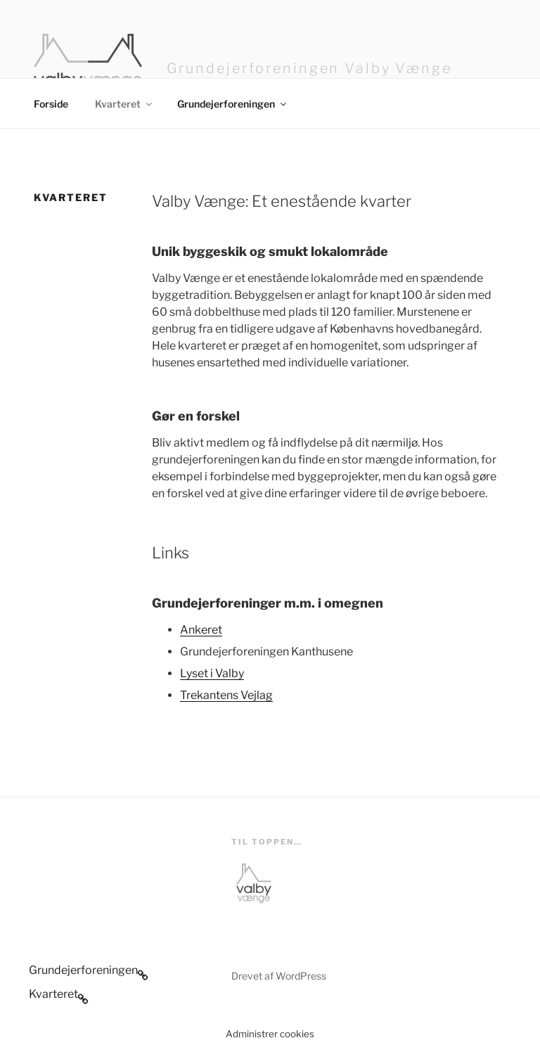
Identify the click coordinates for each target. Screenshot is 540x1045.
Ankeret (201, 629)
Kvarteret (124, 104)
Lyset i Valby (212, 673)
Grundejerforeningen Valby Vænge (309, 68)
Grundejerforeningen (232, 104)
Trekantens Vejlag (226, 695)
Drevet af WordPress (278, 976)
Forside (51, 104)
